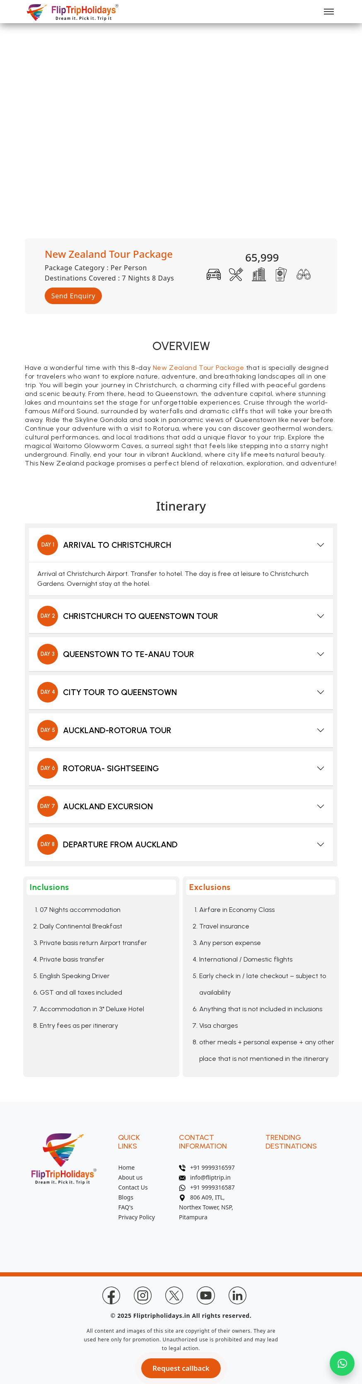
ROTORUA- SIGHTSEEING (98, 768)
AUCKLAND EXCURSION (95, 806)
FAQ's (125, 1207)
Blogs (125, 1197)
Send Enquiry (73, 295)
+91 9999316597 (207, 1167)
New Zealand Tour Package (198, 368)
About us (130, 1177)
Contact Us (132, 1187)
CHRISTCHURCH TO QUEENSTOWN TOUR (127, 616)
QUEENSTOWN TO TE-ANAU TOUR (115, 654)
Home (126, 1167)
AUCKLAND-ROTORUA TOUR (104, 730)
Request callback (181, 1368)
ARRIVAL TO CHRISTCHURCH (104, 545)
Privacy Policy (136, 1217)
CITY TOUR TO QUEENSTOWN (107, 692)
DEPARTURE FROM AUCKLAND (107, 844)
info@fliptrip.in (205, 1177)
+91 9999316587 (207, 1187)
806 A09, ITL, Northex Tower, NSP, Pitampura (206, 1207)
